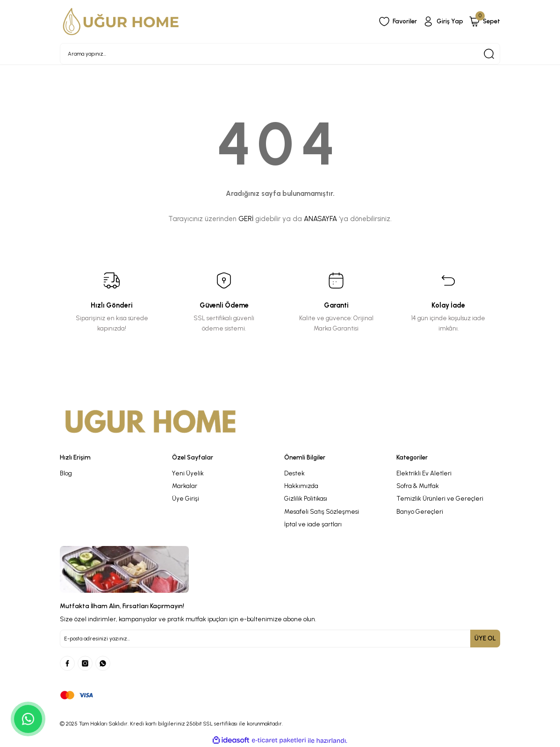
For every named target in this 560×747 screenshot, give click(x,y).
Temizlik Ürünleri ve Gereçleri (439, 498)
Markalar (184, 485)
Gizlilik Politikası (305, 498)
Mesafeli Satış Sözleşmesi (321, 511)
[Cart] (484, 21)
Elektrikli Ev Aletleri (424, 473)
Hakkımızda (301, 485)
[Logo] (121, 21)
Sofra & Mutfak (417, 485)
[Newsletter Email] (280, 638)
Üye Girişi (185, 498)
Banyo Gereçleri (419, 511)
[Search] (280, 54)
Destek (294, 473)
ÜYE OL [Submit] (485, 638)
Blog (66, 473)
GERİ (245, 219)
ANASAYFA (320, 219)
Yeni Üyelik (188, 473)
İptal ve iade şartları (313, 524)
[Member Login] (443, 21)
